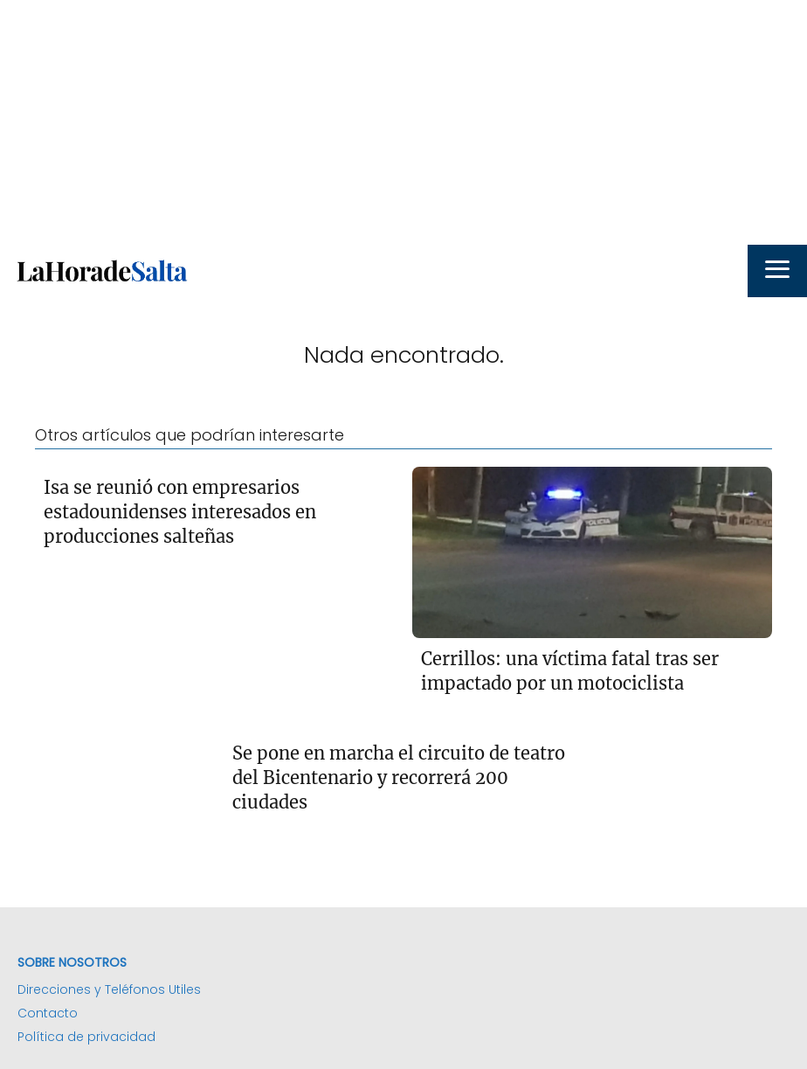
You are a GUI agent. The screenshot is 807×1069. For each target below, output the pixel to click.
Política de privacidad (86, 1036)
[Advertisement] (403, 122)
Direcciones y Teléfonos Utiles (109, 989)
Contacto (47, 1013)
